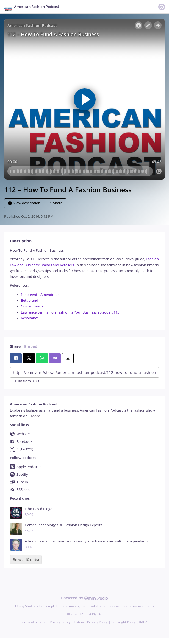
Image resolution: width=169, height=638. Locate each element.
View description (24, 203)
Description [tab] (21, 241)
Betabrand (29, 300)
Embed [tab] (30, 346)
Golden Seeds (32, 306)
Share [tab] (15, 346)
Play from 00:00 (25, 381)
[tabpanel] (84, 284)
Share (55, 203)
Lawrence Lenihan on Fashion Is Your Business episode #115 (70, 312)
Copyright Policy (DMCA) (130, 622)
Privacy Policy (60, 622)
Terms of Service (33, 622)
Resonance (30, 318)
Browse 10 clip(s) (26, 559)
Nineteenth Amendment (41, 294)
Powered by (84, 597)
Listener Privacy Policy (91, 622)
